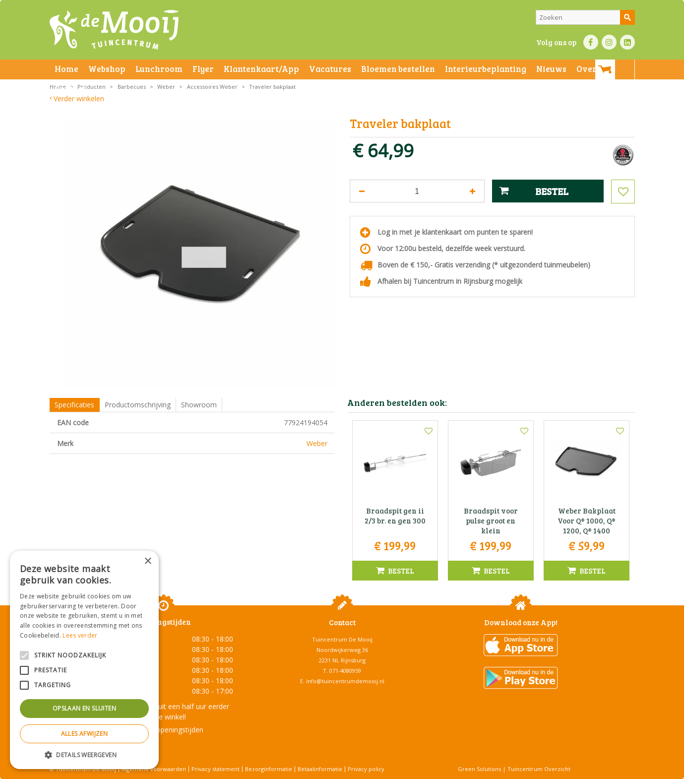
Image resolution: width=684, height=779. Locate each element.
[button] (84, 754)
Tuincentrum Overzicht (538, 769)
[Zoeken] (585, 17)
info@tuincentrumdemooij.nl (345, 681)
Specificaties (74, 404)
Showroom (199, 404)
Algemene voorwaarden (154, 769)
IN (609, 42)
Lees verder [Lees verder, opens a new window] (79, 635)
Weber (317, 443)
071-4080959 (345, 670)
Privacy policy (366, 769)
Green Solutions (479, 769)
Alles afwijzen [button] (84, 733)
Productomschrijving (138, 404)
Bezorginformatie (268, 769)
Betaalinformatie (320, 769)
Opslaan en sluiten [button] (84, 708)
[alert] (84, 660)
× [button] (147, 561)
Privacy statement (215, 769)
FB (590, 42)
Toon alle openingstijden (163, 729)
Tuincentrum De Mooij (342, 639)
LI (627, 42)
